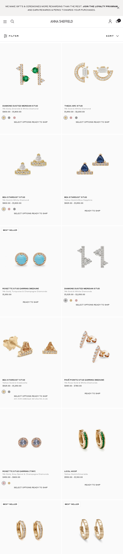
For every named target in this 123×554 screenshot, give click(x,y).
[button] (118, 8)
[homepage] (61, 21)
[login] (110, 21)
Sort (112, 36)
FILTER (11, 36)
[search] (12, 21)
